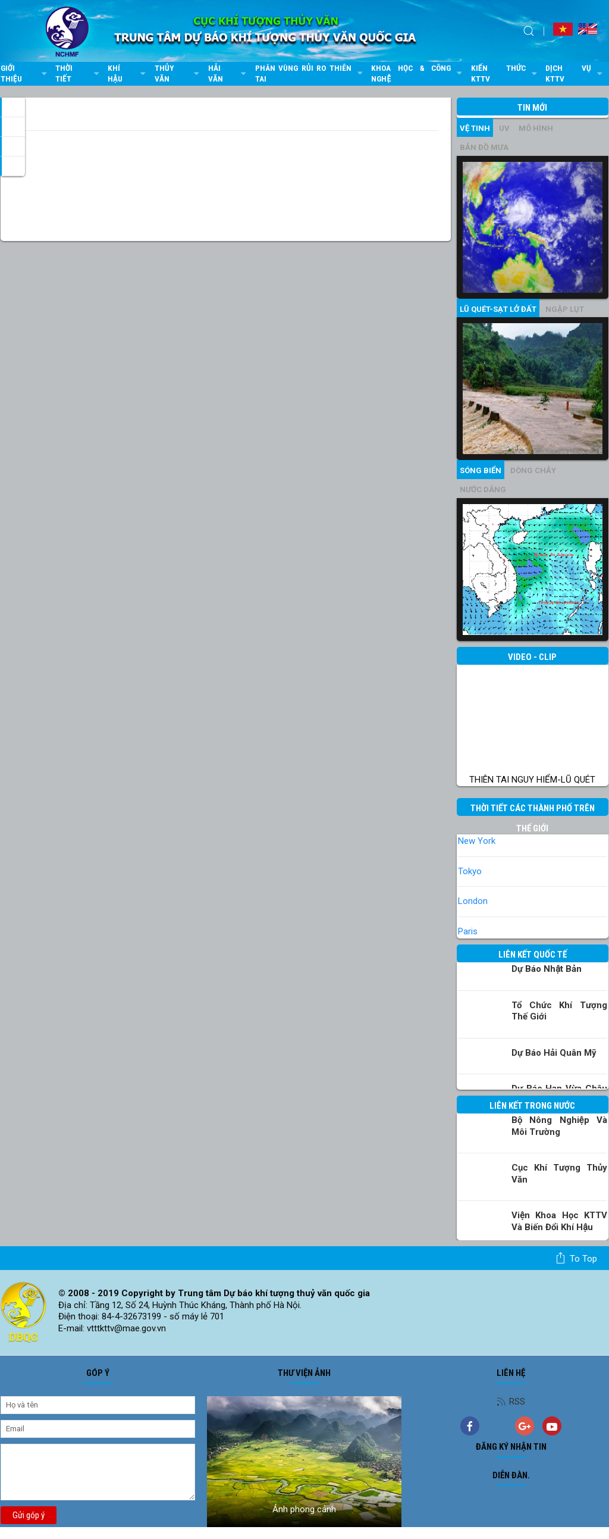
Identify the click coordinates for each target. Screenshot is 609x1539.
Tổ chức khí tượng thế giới (559, 1011)
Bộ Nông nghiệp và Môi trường (559, 1126)
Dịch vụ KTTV (575, 73)
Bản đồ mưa (484, 147)
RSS (511, 1401)
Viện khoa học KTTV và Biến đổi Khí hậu (559, 1221)
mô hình (536, 128)
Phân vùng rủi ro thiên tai (310, 73)
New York (476, 841)
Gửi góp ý (28, 1515)
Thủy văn (178, 73)
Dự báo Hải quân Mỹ (554, 1052)
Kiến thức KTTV (505, 73)
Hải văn (228, 73)
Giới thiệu (25, 73)
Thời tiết (78, 73)
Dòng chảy (533, 470)
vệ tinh (475, 128)
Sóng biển (480, 470)
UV (504, 128)
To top (576, 1258)
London (473, 901)
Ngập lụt (564, 309)
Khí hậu (128, 73)
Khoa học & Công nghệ (417, 73)
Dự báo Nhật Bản (546, 969)
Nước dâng (483, 489)
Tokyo (470, 871)
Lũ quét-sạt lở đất (498, 309)
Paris (468, 931)
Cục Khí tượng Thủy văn (559, 1173)
